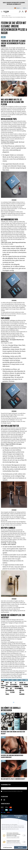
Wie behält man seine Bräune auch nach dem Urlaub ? (13, 733)
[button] (13, 702)
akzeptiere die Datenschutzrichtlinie (10, 791)
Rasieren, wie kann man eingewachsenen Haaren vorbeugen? (12, 756)
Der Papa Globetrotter (10, 426)
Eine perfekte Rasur (3, 686)
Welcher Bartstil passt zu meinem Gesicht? (13, 779)
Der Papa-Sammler (8, 528)
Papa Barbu (5, 318)
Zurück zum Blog (5, 723)
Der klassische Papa (9, 119)
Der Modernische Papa (9, 219)
